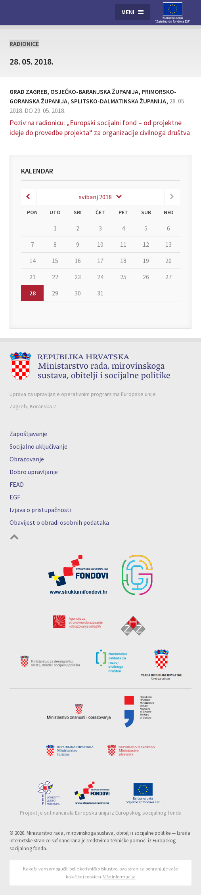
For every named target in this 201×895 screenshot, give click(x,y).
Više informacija (119, 877)
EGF (15, 497)
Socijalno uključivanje (38, 446)
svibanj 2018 (95, 197)
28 (32, 293)
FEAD (17, 484)
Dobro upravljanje (34, 472)
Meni (127, 12)
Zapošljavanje (28, 434)
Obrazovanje (27, 459)
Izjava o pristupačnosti (40, 510)
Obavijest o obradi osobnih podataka (59, 522)
